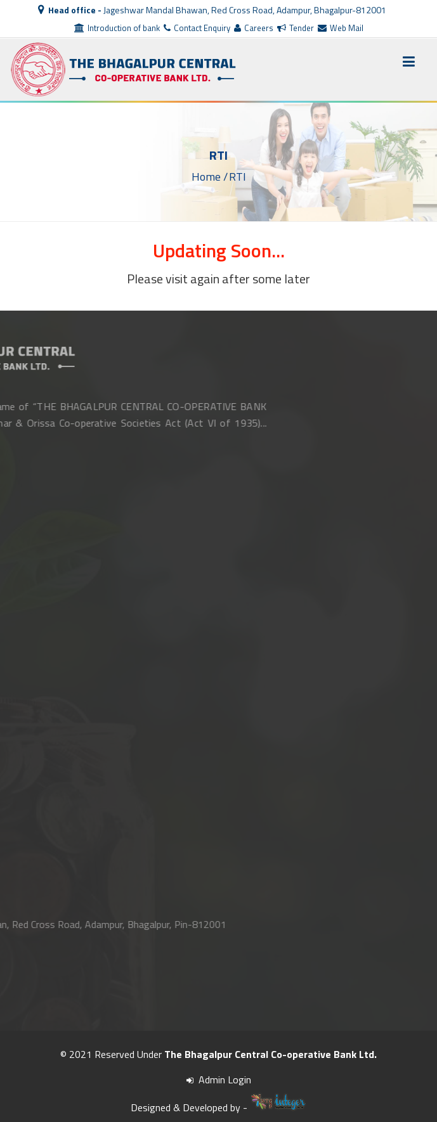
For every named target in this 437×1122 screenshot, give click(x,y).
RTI (237, 176)
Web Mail (340, 28)
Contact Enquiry (197, 28)
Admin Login (218, 1079)
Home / (210, 176)
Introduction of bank (117, 28)
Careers (253, 28)
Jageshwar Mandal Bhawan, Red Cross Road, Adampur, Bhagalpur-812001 (212, 9)
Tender (295, 28)
